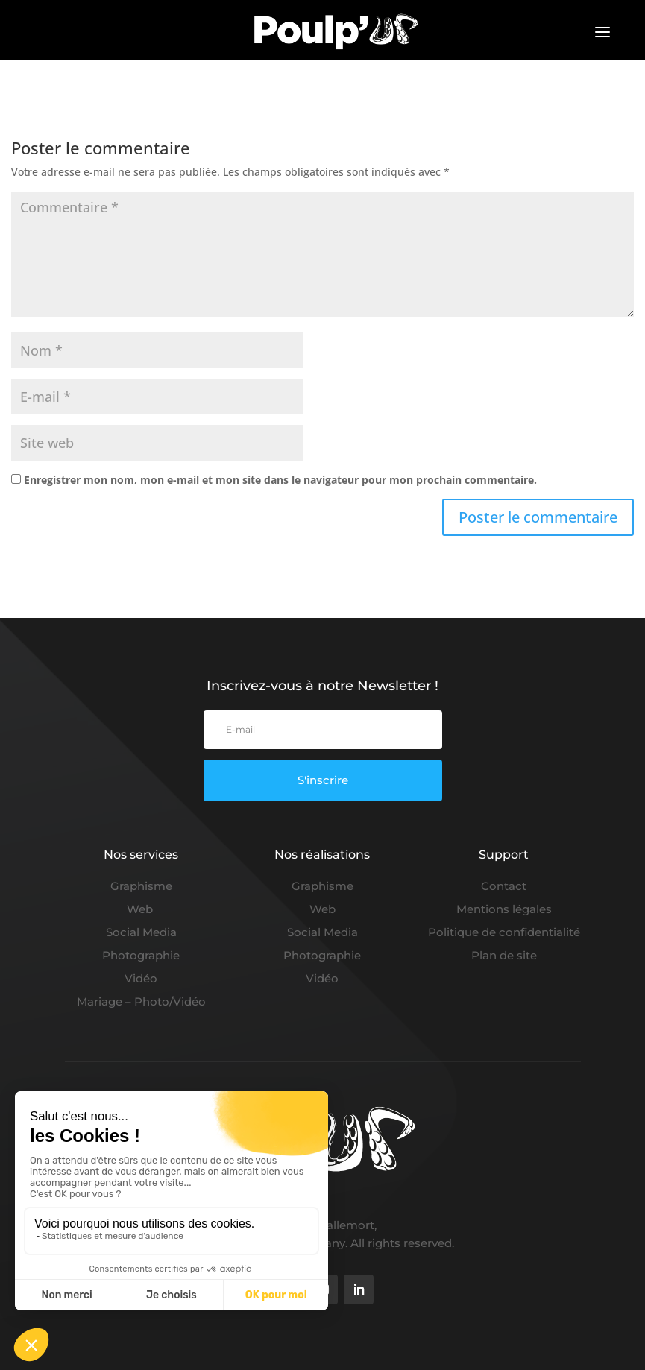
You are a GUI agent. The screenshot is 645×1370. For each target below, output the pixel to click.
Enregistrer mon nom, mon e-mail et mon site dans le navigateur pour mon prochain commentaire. (280, 480)
